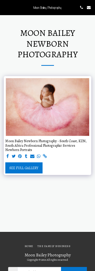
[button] (5, 7)
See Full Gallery (23, 168)
